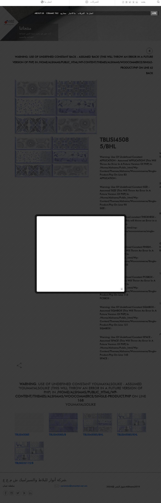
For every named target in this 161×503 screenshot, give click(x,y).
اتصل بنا (46, 2)
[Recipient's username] (148, 2)
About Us (39, 13)
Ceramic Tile (52, 13)
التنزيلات (81, 13)
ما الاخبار (72, 13)
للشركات (92, 2)
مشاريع (63, 13)
